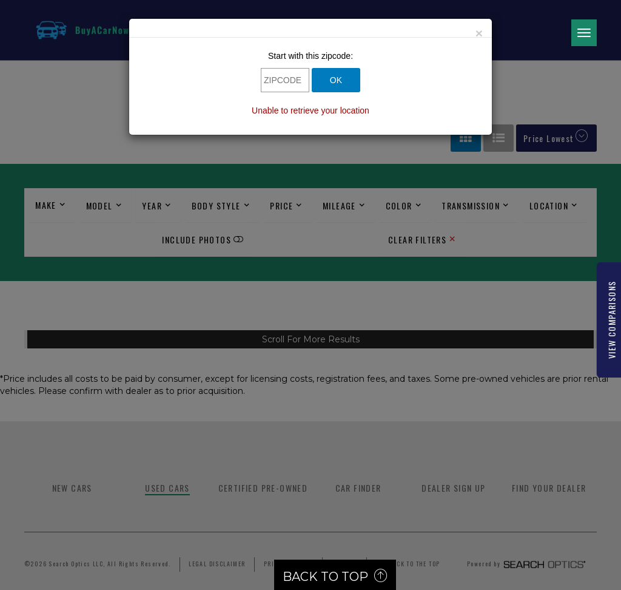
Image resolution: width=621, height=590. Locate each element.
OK (336, 80)
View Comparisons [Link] (611, 320)
